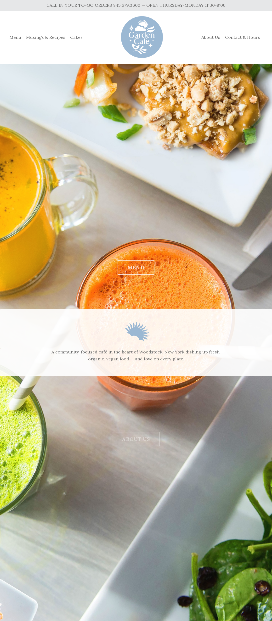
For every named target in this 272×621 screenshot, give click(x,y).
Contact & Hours (242, 37)
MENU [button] (136, 269)
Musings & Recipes (45, 37)
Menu (15, 37)
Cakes (76, 37)
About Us (210, 37)
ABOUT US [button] (136, 442)
